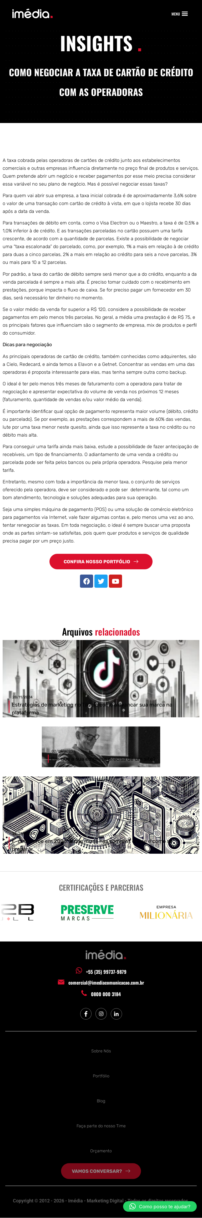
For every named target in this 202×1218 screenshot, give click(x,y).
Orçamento (101, 1149)
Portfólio (101, 1074)
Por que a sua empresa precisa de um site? (103, 759)
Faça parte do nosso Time (101, 1124)
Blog (101, 1099)
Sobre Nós (101, 1049)
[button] (185, 14)
